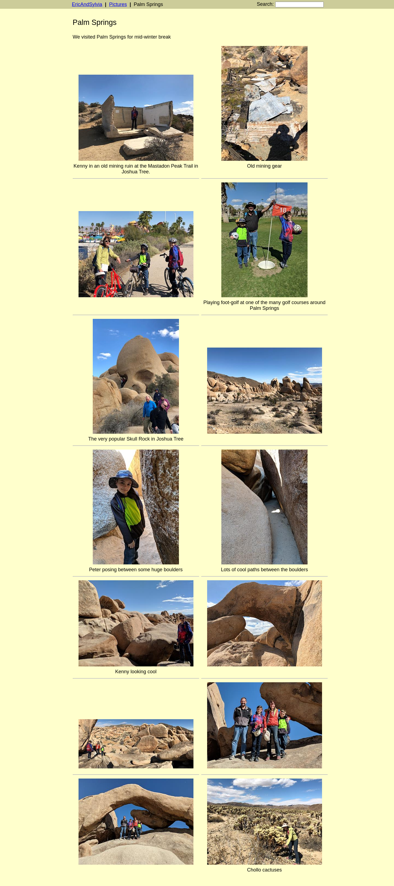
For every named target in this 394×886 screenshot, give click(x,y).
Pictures (118, 4)
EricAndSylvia (87, 4)
